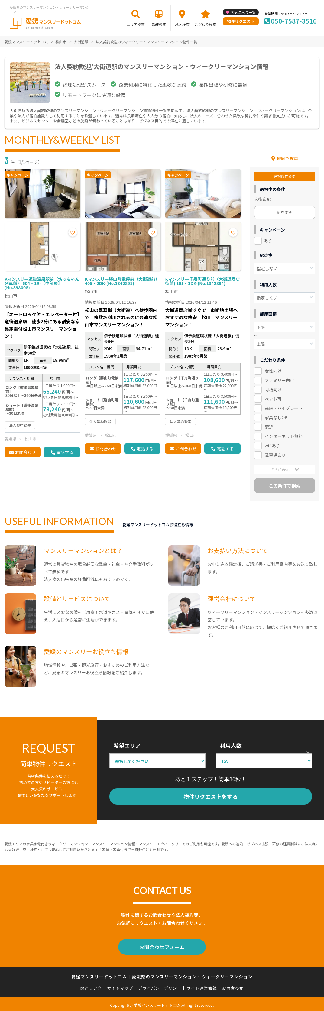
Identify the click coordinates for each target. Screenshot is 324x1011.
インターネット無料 (284, 435)
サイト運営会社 (201, 985)
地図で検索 (287, 157)
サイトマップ (120, 985)
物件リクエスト (240, 21)
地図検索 (182, 24)
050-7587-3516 (294, 20)
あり (268, 239)
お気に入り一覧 (243, 12)
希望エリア (127, 744)
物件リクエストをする (210, 795)
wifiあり (272, 444)
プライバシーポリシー (159, 985)
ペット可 (273, 397)
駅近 (269, 426)
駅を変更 (285, 211)
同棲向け (273, 388)
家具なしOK (276, 416)
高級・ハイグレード (284, 407)
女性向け (273, 369)
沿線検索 (159, 24)
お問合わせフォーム (162, 945)
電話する (64, 452)
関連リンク (91, 985)
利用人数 (231, 744)
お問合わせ (25, 452)
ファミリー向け (279, 379)
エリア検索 (136, 24)
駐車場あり (275, 453)
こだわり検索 (205, 24)
